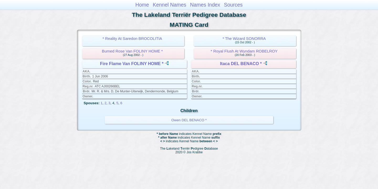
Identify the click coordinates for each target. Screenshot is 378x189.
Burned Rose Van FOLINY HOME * (132, 51)
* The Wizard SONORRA (244, 38)
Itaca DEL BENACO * (241, 63)
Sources (233, 5)
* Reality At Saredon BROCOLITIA (132, 38)
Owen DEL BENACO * (189, 120)
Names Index (205, 5)
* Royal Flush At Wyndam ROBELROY (244, 51)
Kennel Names (169, 5)
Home (142, 5)
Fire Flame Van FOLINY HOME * (132, 63)
